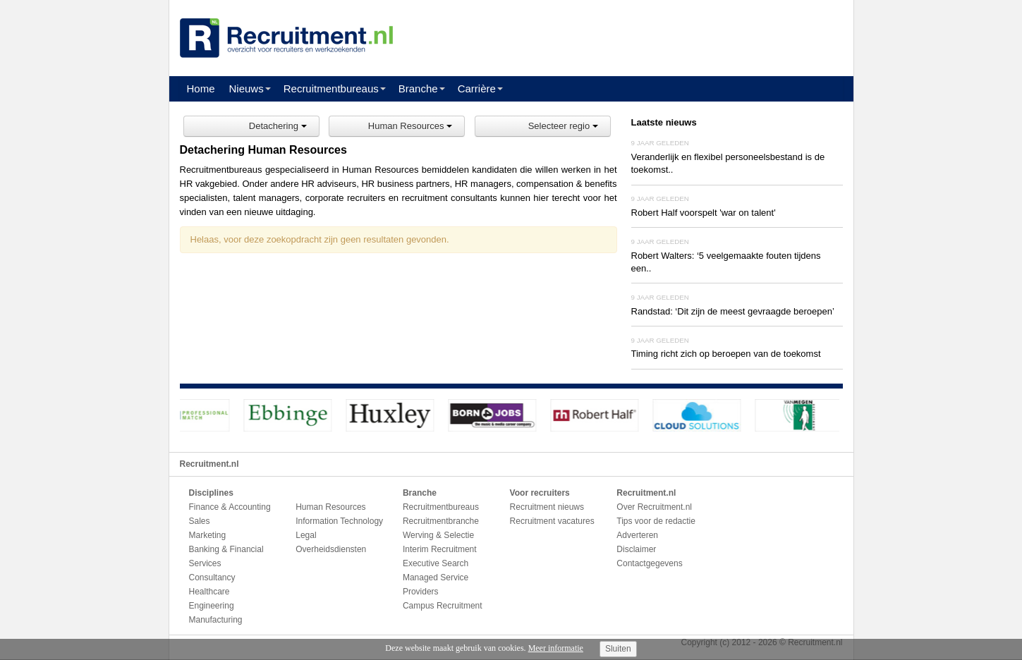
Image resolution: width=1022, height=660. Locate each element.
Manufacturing (216, 620)
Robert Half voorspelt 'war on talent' (703, 212)
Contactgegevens (649, 563)
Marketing (207, 535)
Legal (306, 535)
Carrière (477, 88)
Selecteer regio (563, 126)
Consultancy (212, 577)
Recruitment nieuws (547, 507)
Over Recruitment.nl (654, 507)
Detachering (278, 126)
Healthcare (209, 592)
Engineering (211, 606)
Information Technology (339, 521)
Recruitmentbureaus (331, 88)
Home (201, 88)
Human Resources (410, 126)
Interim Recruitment (440, 549)
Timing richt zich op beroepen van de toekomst (726, 353)
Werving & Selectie (438, 535)
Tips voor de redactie (655, 521)
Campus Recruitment (442, 606)
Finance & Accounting (230, 507)
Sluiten (618, 649)
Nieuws (246, 88)
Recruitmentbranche (441, 521)
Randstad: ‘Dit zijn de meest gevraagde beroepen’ (732, 311)
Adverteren (637, 535)
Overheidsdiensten (331, 549)
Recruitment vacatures (552, 521)
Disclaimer (636, 549)
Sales (199, 521)
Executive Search (435, 563)
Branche (418, 88)
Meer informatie (555, 648)
